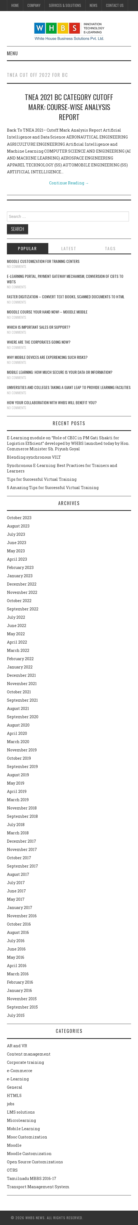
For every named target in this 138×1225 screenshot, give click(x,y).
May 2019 (15, 783)
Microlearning (21, 1120)
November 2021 (22, 683)
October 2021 (19, 691)
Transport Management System (38, 1186)
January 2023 (20, 575)
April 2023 (17, 559)
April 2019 (16, 791)
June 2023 (16, 542)
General (14, 1087)
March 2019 (18, 799)
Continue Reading (69, 183)
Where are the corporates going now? (38, 342)
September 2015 (22, 1007)
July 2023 (16, 534)
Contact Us (115, 5)
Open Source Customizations (35, 1161)
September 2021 (22, 700)
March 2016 (18, 973)
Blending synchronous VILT (34, 457)
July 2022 (16, 617)
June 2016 (16, 949)
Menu (12, 53)
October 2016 (19, 924)
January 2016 (19, 990)
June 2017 (16, 891)
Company (33, 5)
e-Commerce (19, 1070)
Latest (68, 248)
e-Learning (18, 1079)
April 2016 (16, 965)
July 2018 (16, 824)
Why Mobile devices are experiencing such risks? (47, 357)
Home (15, 5)
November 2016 (22, 915)
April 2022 (17, 642)
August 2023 (18, 526)
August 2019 (18, 774)
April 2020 (17, 733)
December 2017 (21, 841)
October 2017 (19, 857)
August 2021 (18, 708)
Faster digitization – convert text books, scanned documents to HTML (65, 296)
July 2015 (16, 1015)
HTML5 (14, 1095)
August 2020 (18, 725)
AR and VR (17, 1045)
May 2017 (16, 899)
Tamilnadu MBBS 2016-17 (31, 1178)
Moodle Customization (29, 1153)
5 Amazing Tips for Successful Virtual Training (53, 487)
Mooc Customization (27, 1137)
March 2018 (18, 832)
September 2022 (22, 609)
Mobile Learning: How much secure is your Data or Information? (59, 372)
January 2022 (20, 667)
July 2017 (16, 882)
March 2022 (18, 650)
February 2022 (20, 658)
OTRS (12, 1170)
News (93, 5)
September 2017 (22, 866)
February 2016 (20, 982)
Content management (29, 1054)
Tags (110, 248)
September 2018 (22, 816)
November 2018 (22, 808)
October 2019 (19, 758)
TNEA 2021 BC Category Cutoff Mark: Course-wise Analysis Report (69, 107)
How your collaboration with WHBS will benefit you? (52, 402)
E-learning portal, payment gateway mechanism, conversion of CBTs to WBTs (65, 278)
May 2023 (16, 550)
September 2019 (22, 766)
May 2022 (16, 633)
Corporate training (25, 1062)
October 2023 (19, 517)
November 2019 (22, 750)
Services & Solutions (65, 5)
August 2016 (18, 932)
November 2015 (22, 998)
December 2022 (21, 584)
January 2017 (19, 907)
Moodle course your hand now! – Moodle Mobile (47, 312)
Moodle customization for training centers (43, 261)
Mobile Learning (23, 1128)
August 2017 (18, 874)
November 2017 (22, 849)
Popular (27, 248)
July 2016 (16, 940)
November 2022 (22, 592)
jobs (10, 1103)
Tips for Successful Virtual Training (41, 479)
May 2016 (15, 957)
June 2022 (16, 625)
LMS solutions (21, 1112)
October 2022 (19, 600)
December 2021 (21, 675)
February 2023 (20, 567)
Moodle (14, 1145)
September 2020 (22, 716)
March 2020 (18, 741)
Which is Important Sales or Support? (38, 327)
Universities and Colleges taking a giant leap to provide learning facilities (69, 387)
